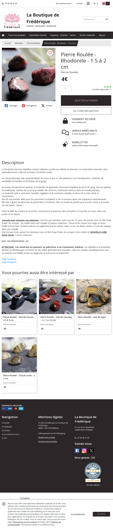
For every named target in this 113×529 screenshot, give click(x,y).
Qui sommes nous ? (11, 434)
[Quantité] (66, 88)
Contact (79, 3)
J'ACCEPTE (101, 514)
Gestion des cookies (46, 437)
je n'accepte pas (78, 514)
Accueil (8, 43)
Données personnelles (47, 441)
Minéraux (19, 43)
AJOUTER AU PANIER (86, 100)
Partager (11, 105)
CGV (4, 438)
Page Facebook (9, 259)
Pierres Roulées (33, 43)
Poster (46, 105)
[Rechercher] (107, 19)
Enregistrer (29, 105)
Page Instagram (9, 262)
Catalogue (7, 426)
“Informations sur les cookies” (24, 522)
